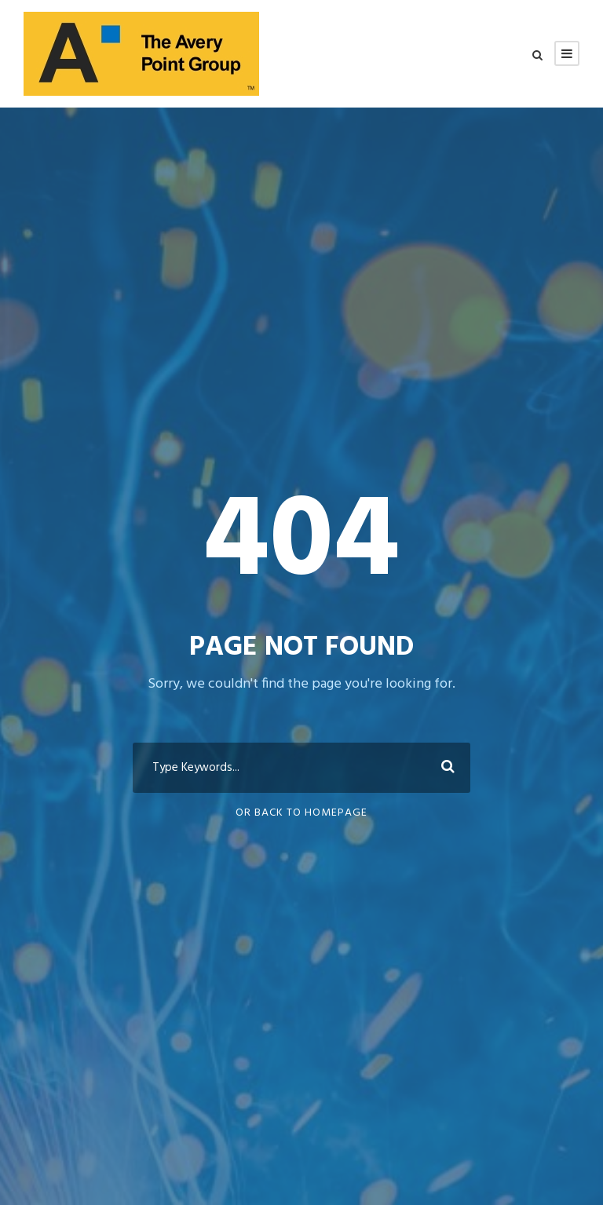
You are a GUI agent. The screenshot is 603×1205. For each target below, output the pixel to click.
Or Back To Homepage (301, 813)
